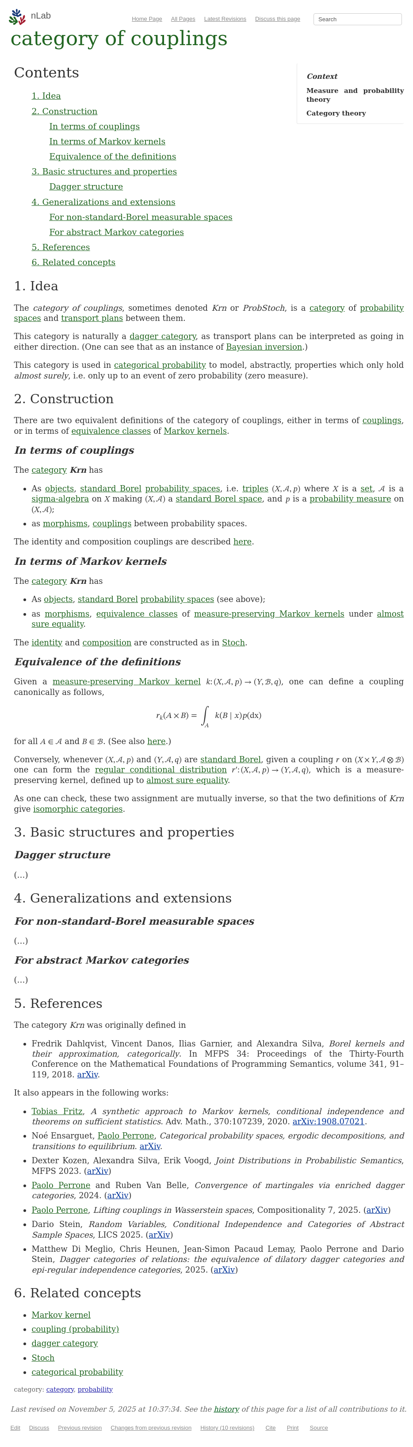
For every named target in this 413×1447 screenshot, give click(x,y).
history (226, 1409)
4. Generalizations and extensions (103, 202)
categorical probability (160, 365)
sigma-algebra (60, 498)
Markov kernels (195, 431)
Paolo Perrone (126, 1135)
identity (46, 642)
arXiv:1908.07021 (329, 1121)
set (367, 488)
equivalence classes (111, 431)
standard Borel (110, 488)
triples (255, 488)
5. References (60, 247)
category (327, 308)
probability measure (350, 498)
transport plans (92, 318)
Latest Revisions (225, 18)
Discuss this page (277, 18)
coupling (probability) (75, 1329)
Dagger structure (86, 186)
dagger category (162, 336)
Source (319, 1427)
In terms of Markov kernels (107, 141)
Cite (270, 1427)
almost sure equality (186, 780)
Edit (15, 1427)
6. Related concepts (73, 262)
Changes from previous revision (151, 1427)
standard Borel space (219, 498)
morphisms (65, 523)
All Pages (183, 18)
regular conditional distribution (161, 769)
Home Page (147, 18)
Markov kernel (61, 1315)
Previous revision (80, 1427)
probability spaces (182, 488)
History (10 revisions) (227, 1427)
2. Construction (64, 111)
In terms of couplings (94, 126)
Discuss (39, 1427)
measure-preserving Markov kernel (127, 681)
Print (293, 1427)
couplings (382, 420)
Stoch (233, 642)
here (242, 541)
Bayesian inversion (264, 346)
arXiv (87, 1074)
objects (59, 488)
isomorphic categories (77, 809)
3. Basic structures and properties (104, 171)
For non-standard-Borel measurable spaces (140, 217)
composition (107, 642)
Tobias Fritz (56, 1111)
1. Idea (46, 95)
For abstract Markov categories (116, 232)
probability (95, 1389)
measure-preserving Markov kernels (269, 613)
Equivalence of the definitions (112, 156)
